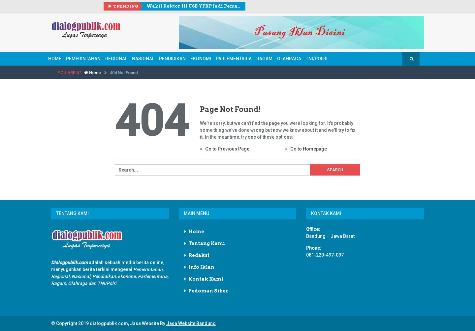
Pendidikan (172, 58)
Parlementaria (234, 58)
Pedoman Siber (208, 290)
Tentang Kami (206, 243)
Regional (116, 58)
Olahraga (289, 58)
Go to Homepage (306, 149)
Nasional (143, 58)
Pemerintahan (83, 58)
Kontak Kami (205, 279)
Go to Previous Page (224, 149)
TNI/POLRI (317, 58)
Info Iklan (201, 267)
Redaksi (198, 255)
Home (54, 58)
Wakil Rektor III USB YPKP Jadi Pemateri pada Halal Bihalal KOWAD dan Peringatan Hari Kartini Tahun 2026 (193, 6)
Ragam (264, 58)
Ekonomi (200, 58)
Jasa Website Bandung (191, 323)
